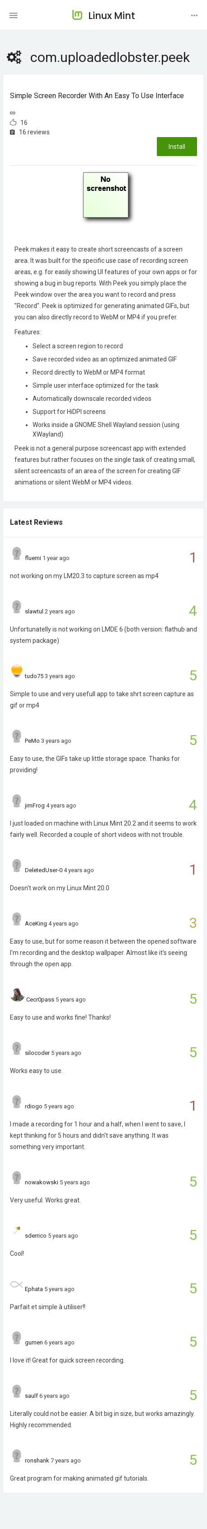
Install (177, 146)
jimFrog (35, 805)
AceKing (36, 923)
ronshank (37, 1460)
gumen (34, 1342)
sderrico (36, 1235)
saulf (31, 1395)
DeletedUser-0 (43, 870)
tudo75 (34, 676)
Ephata (34, 1289)
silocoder (37, 1052)
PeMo (32, 740)
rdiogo (33, 1106)
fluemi (33, 558)
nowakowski (41, 1182)
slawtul (34, 611)
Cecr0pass (40, 999)
